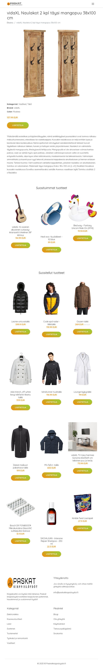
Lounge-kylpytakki (82, 392)
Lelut (9, 624)
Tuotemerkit (12, 633)
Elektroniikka (12, 614)
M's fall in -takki (51, 465)
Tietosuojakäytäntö (62, 628)
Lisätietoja (17, 125)
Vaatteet (22, 104)
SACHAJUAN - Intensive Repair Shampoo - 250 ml (52, 541)
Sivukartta (58, 633)
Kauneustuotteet (14, 619)
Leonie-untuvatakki (21, 321)
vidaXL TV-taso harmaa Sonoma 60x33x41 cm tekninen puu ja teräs (82, 458)
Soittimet (11, 628)
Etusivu (10, 22)
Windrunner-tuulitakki (51, 392)
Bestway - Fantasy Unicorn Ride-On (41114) (83, 226)
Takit (29, 104)
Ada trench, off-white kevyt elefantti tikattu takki (20, 395)
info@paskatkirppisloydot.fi (66, 592)
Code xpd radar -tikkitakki (51, 323)
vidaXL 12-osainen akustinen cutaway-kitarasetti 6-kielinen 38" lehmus (20, 231)
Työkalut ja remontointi (17, 638)
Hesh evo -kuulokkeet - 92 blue (51, 238)
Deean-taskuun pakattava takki (20, 466)
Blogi (56, 614)
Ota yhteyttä (59, 619)
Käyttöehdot (59, 624)
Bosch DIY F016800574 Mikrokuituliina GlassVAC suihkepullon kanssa (20, 528)
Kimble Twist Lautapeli (82, 518)
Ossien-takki (82, 321)
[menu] (93, 4)
